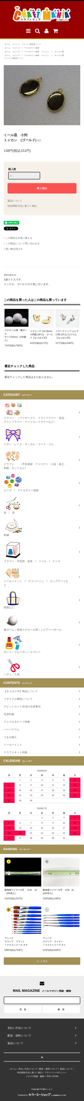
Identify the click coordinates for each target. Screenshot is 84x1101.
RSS (49, 1076)
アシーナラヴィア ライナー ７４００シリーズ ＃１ (54, 941)
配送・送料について (48, 1069)
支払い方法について (27, 1069)
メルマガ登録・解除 (35, 1076)
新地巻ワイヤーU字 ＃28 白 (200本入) (58, 892)
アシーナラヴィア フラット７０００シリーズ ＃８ (16, 941)
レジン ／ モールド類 (53, 52)
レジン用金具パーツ (32, 44)
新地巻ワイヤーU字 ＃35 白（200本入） (20, 892)
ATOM (55, 1076)
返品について (15, 200)
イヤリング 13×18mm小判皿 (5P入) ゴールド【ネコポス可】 (41, 334)
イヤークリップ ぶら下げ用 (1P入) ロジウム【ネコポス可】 (67, 334)
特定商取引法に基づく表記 (22, 205)
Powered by (42, 1095)
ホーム (7, 44)
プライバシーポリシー (54, 1072)
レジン (17, 44)
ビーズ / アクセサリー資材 (26, 48)
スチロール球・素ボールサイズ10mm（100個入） (15, 335)
